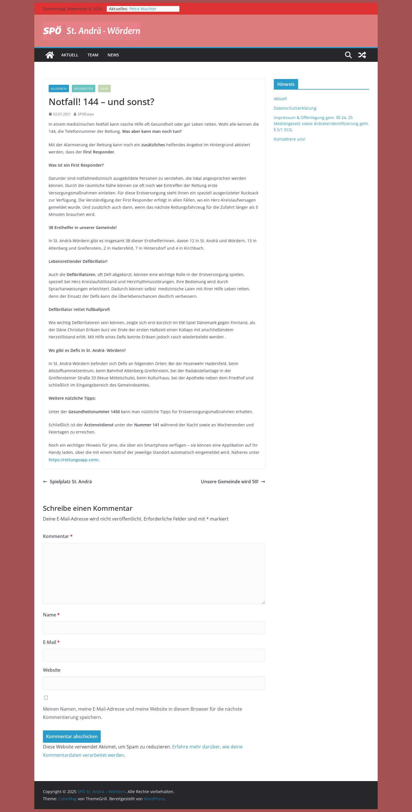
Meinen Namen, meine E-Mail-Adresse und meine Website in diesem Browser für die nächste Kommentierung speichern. (142, 713)
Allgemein (59, 88)
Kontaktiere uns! (289, 139)
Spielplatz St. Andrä (67, 481)
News (113, 55)
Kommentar (58, 536)
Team (93, 55)
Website (51, 670)
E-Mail (51, 642)
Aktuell (69, 55)
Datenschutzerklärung (295, 108)
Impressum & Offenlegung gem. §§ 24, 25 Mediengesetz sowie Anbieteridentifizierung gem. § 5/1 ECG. (321, 123)
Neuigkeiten (83, 88)
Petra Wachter (143, 8)
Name (51, 615)
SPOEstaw (86, 114)
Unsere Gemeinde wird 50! (233, 481)
